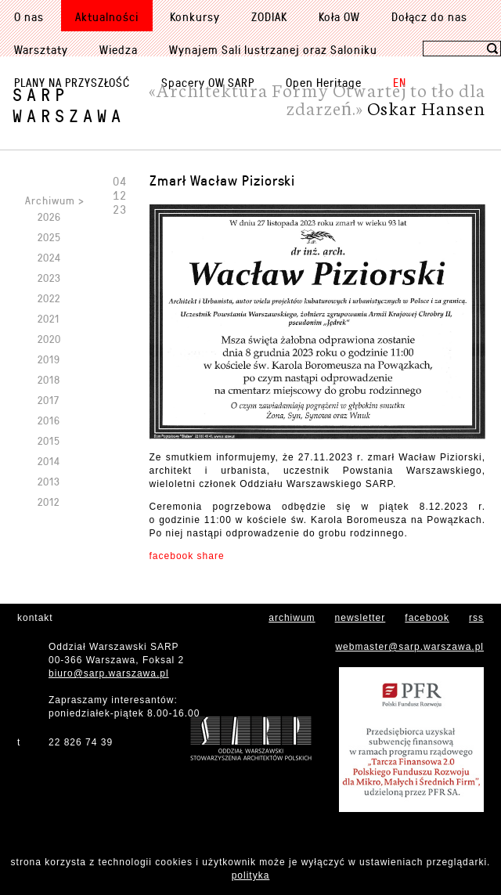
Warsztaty (41, 49)
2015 (49, 440)
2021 (48, 318)
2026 (49, 216)
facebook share (187, 555)
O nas (29, 16)
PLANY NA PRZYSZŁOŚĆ (72, 82)
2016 (49, 420)
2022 (49, 298)
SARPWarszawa (69, 105)
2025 (49, 236)
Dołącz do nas (429, 16)
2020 (49, 338)
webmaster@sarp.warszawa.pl (409, 646)
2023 (49, 277)
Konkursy (195, 16)
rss (476, 617)
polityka (251, 875)
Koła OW (339, 16)
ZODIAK (269, 16)
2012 (48, 501)
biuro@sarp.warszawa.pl (109, 673)
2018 (49, 379)
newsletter (360, 617)
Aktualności (107, 16)
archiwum (292, 617)
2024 (49, 257)
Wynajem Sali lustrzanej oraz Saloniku (273, 49)
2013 (49, 481)
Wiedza (118, 49)
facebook (427, 617)
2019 (49, 359)
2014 (49, 460)
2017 (48, 399)
